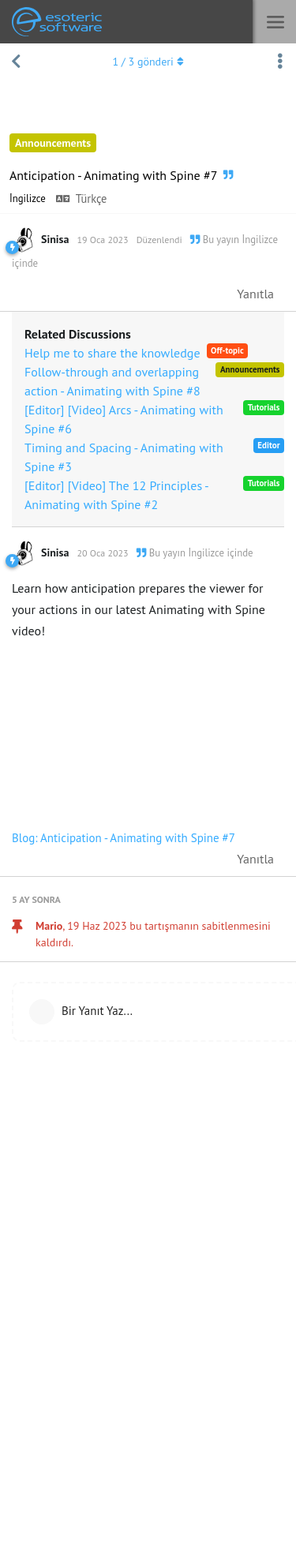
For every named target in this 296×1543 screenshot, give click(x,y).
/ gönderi (147, 61)
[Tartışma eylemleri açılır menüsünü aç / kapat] (280, 61)
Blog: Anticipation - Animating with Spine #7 (123, 837)
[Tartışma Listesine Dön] (16, 61)
